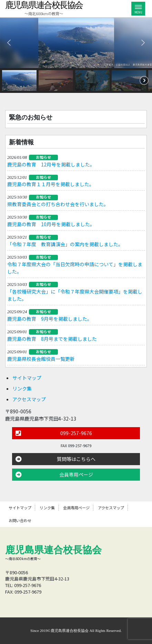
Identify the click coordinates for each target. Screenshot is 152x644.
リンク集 (22, 388)
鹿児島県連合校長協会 (44, 5)
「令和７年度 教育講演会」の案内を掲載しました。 (65, 244)
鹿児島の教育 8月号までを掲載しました (52, 338)
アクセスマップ (29, 399)
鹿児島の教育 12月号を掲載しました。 (51, 164)
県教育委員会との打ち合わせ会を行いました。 (58, 204)
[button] (9, 42)
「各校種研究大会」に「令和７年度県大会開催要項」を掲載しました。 (74, 295)
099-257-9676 (76, 433)
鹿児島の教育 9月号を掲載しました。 (49, 318)
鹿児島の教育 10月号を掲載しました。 (51, 224)
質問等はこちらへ (76, 458)
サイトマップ (26, 377)
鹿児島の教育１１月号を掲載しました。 (50, 184)
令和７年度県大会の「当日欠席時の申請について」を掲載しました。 (74, 268)
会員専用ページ (76, 474)
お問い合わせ (20, 520)
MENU (138, 9)
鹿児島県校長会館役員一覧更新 (41, 358)
